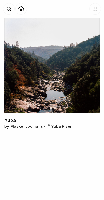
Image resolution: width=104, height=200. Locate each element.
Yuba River (61, 126)
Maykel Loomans (26, 126)
